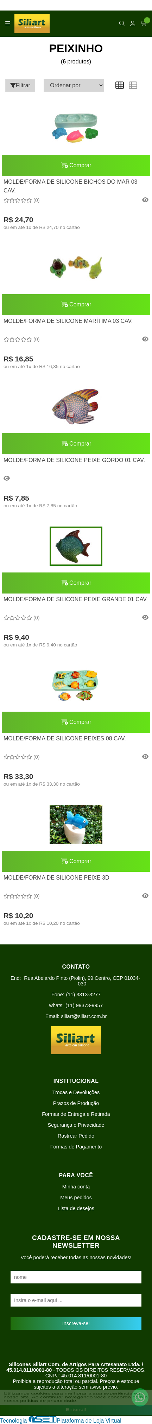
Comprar (76, 165)
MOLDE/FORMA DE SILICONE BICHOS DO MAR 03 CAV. (71, 186)
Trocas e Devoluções (76, 1092)
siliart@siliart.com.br (84, 1016)
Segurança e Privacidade (76, 1125)
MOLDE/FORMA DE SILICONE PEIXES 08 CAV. (65, 738)
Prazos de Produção (76, 1103)
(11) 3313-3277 (83, 994)
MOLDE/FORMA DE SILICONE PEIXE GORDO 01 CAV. (74, 460)
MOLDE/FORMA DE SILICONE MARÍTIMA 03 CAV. (68, 321)
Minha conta (76, 1186)
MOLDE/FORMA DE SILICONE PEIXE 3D (56, 878)
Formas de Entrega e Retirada (76, 1114)
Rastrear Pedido (76, 1136)
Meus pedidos (76, 1197)
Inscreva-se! (76, 1323)
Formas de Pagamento (76, 1147)
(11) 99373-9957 (84, 1005)
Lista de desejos (76, 1208)
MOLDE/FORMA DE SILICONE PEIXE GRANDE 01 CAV (75, 599)
